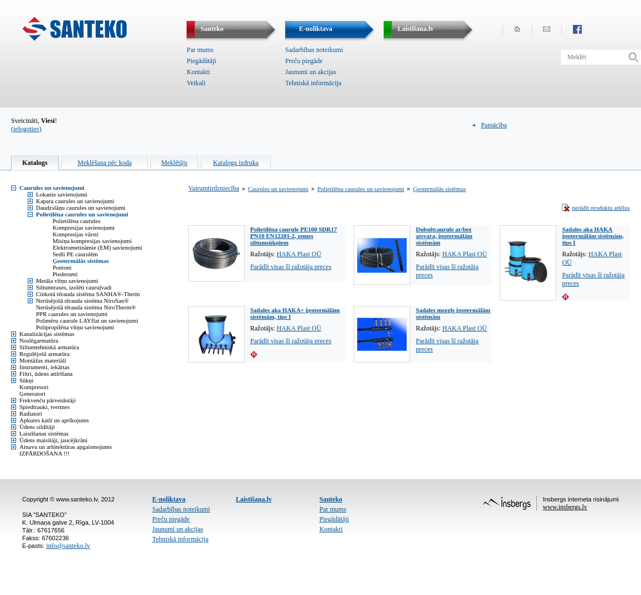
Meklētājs (174, 163)
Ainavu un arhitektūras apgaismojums (65, 446)
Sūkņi (26, 380)
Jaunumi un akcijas (310, 72)
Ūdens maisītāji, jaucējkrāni (53, 440)
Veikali (196, 83)
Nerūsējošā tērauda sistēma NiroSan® (82, 300)
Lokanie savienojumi (61, 194)
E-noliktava (168, 499)
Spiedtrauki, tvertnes (44, 406)
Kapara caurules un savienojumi (75, 201)
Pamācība (494, 125)
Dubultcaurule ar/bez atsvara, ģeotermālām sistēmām (444, 236)
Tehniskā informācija (313, 83)
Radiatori (30, 413)
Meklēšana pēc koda (104, 163)
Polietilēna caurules (76, 221)
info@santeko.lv (68, 546)
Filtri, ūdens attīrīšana (46, 373)
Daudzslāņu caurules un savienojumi (81, 207)
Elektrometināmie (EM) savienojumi (97, 247)
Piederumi (65, 274)
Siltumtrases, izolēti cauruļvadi (74, 287)
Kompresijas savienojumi (84, 227)
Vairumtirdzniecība (213, 188)
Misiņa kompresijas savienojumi (92, 240)
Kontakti (198, 72)
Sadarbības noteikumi (314, 50)
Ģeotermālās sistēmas (81, 260)
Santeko (330, 499)
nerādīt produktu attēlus (601, 207)
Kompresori (34, 387)
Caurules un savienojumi (51, 187)
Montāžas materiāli (42, 360)
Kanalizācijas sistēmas (46, 333)
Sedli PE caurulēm (75, 254)
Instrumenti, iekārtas (44, 367)
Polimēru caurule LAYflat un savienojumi (87, 320)
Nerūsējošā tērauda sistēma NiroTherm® (86, 307)
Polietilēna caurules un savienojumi (82, 214)
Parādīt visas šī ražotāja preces (291, 267)
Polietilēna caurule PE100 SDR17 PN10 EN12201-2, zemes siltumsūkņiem (293, 236)
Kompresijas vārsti (76, 234)
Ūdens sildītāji (37, 426)
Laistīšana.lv (254, 499)
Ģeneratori (32, 393)
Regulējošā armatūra (44, 353)
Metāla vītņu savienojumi (67, 280)
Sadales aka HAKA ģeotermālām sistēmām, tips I (592, 236)
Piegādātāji (201, 61)
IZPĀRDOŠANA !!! (44, 453)
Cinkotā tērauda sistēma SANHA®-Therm (88, 294)
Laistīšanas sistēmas (44, 433)
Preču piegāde (304, 61)
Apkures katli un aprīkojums (54, 420)
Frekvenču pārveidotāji (47, 400)
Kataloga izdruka (236, 163)
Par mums (200, 50)
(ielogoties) (26, 129)
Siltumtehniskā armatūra (49, 347)
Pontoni (62, 267)
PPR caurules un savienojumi (71, 314)
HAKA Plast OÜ (299, 254)
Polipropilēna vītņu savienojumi (75, 327)
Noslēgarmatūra (38, 340)
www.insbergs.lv (564, 507)
